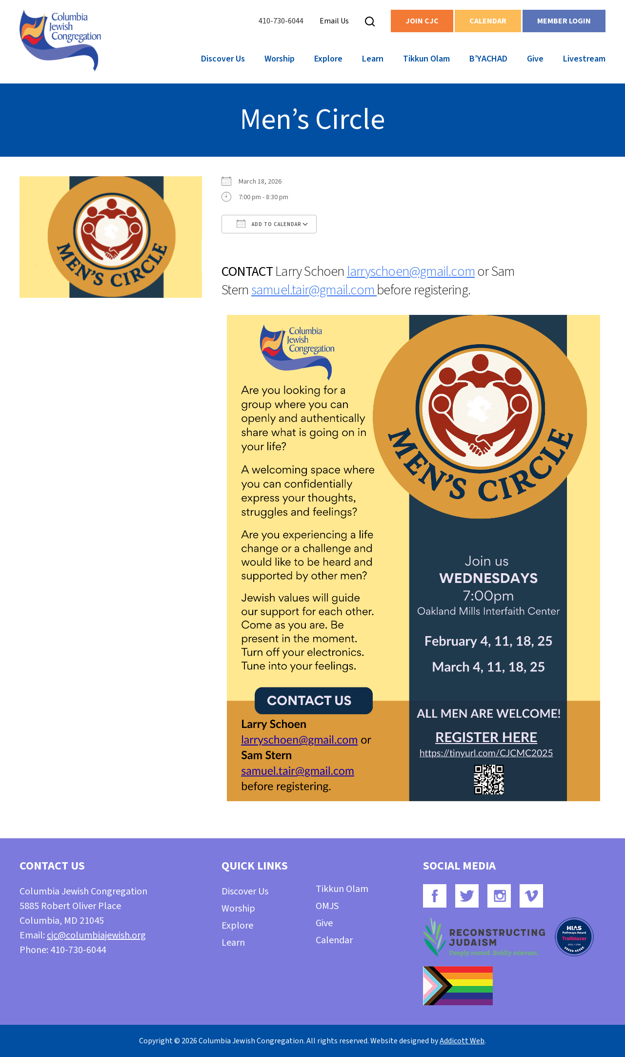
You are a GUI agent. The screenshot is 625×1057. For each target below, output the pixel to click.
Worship (279, 59)
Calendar (487, 21)
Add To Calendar (269, 223)
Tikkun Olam (426, 59)
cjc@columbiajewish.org (96, 935)
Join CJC (422, 21)
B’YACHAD (488, 59)
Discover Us (223, 59)
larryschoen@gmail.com (411, 271)
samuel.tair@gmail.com (314, 290)
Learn (372, 59)
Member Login (564, 21)
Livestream (584, 59)
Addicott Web (462, 1041)
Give (535, 59)
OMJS (327, 906)
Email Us (334, 21)
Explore (328, 59)
